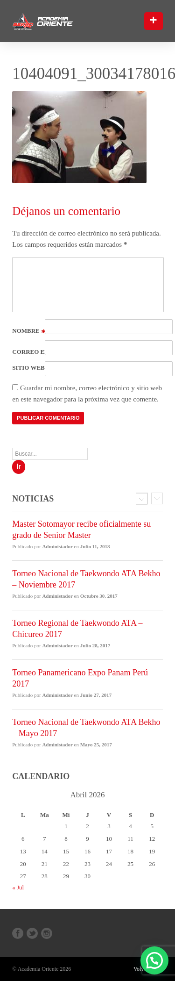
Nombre (29, 330)
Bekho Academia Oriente (57, 21)
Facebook (17, 933)
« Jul (18, 887)
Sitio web (28, 367)
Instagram (46, 933)
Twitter (32, 933)
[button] (158, 971)
